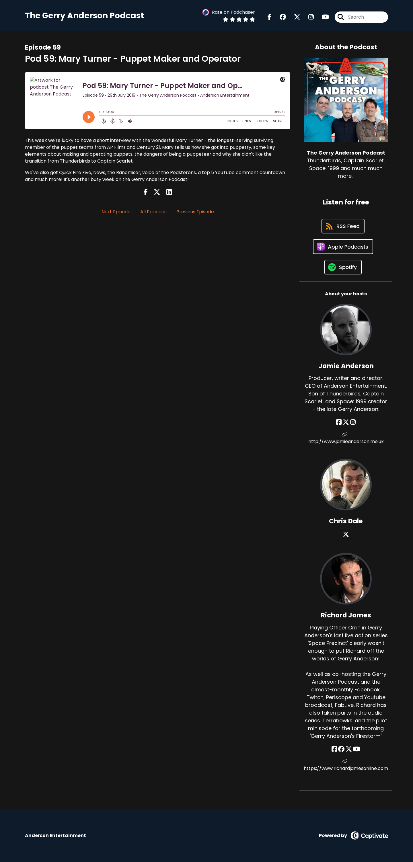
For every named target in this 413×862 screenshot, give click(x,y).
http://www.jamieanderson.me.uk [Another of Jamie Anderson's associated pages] (346, 438)
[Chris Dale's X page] (346, 534)
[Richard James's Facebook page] (334, 749)
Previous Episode (195, 211)
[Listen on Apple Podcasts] (343, 246)
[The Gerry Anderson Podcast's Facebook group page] (279, 17)
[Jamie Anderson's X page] (346, 422)
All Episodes (153, 211)
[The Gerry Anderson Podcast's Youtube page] (322, 17)
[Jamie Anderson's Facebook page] (339, 422)
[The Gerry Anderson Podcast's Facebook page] (270, 17)
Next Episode (116, 211)
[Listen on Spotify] (343, 267)
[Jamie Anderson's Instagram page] (353, 422)
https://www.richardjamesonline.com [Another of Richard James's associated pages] (346, 765)
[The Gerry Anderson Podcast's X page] (293, 17)
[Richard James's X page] (349, 749)
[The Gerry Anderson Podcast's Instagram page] (307, 17)
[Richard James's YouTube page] (356, 749)
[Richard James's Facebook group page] (341, 749)
